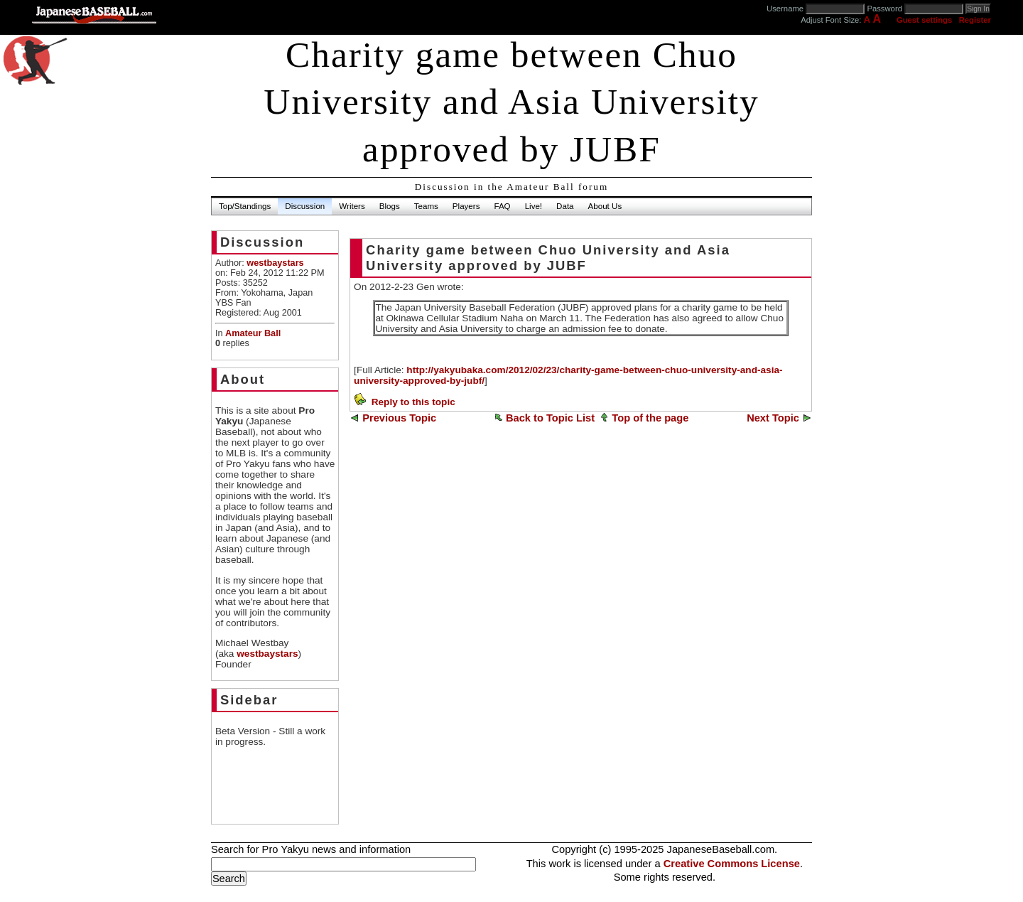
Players (466, 206)
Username (785, 8)
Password (884, 8)
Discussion (305, 206)
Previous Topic (399, 418)
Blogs (389, 206)
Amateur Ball (253, 333)
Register (975, 20)
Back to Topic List (550, 418)
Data (564, 206)
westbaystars (267, 653)
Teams (426, 206)
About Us (605, 206)
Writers (351, 206)
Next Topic (773, 418)
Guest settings (924, 20)
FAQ (502, 206)
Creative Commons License (732, 863)
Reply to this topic (413, 402)
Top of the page (650, 418)
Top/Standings (245, 206)
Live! (533, 206)
